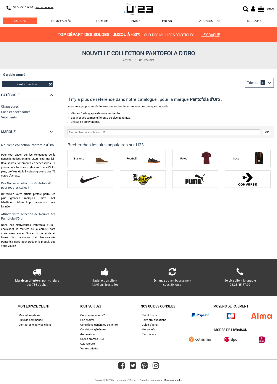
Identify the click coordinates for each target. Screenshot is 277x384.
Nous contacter (44, 7)
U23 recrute (87, 344)
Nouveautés (61, 21)
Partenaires (87, 320)
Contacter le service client (35, 325)
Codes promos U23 (92, 339)
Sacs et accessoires (16, 112)
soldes (20, 21)
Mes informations (29, 315)
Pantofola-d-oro (34, 84)
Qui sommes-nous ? (92, 315)
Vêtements (9, 117)
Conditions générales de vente (99, 325)
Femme (135, 21)
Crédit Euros (149, 315)
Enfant (168, 21)
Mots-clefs (148, 329)
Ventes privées (89, 348)
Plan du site (149, 334)
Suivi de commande (31, 320)
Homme (102, 21)
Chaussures (10, 106)
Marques (254, 21)
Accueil (127, 60)
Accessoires (209, 21)
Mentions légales (173, 380)
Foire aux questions (154, 320)
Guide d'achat (150, 325)
